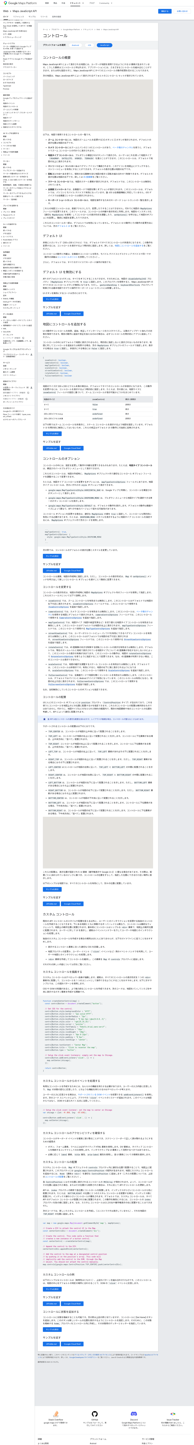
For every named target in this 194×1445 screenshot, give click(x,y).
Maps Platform (22, 3)
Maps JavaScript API (25, 11)
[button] (17, 127)
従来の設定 (56, 16)
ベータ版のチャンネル (123, 147)
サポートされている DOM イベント (94, 1094)
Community (104, 3)
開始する (165, 11)
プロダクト (55, 29)
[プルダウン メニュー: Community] (112, 3)
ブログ (92, 3)
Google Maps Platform (71, 29)
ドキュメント (88, 29)
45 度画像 (87, 177)
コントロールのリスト (67, 257)
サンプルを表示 (52, 299)
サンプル (32, 16)
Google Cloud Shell (72, 314)
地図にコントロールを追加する (129, 245)
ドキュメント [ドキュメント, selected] (75, 3)
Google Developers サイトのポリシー (83, 1357)
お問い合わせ (182, 11)
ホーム (45, 29)
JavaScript (104, 45)
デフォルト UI (63, 226)
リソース (44, 16)
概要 (47, 3)
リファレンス (18, 16)
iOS (89, 45)
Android (75, 45)
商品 (55, 3)
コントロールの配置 (54, 1177)
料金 (63, 3)
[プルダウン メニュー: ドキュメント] (84, 3)
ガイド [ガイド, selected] (5, 16)
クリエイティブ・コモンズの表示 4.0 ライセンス (92, 1355)
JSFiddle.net (51, 314)
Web (5, 11)
